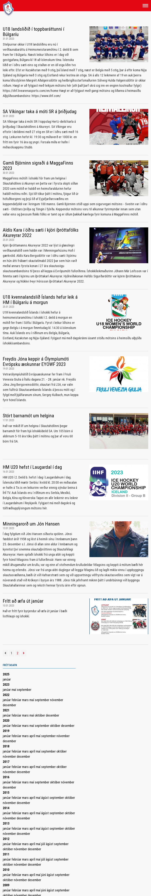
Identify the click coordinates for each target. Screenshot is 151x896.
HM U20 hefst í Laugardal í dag (32, 467)
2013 (6, 823)
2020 (6, 720)
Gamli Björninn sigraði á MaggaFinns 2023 (38, 165)
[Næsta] (23, 653)
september (24, 690)
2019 (6, 731)
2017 (6, 762)
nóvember (56, 700)
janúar (7, 679)
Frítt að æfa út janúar (23, 601)
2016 (6, 777)
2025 (6, 674)
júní (44, 875)
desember (9, 705)
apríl (32, 736)
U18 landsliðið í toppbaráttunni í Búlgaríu (33, 31)
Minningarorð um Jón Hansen (31, 524)
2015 (6, 792)
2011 (6, 854)
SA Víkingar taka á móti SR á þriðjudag (40, 111)
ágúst (45, 798)
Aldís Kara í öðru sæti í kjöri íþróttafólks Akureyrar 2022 (41, 232)
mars (25, 700)
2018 (6, 746)
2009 (6, 885)
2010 (6, 870)
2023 (6, 684)
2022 (6, 695)
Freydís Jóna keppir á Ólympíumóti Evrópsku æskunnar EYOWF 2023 (36, 361)
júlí (43, 844)
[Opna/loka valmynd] (145, 5)
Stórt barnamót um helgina (28, 415)
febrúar (17, 700)
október (40, 715)
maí (14, 690)
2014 (6, 808)
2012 (6, 839)
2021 (6, 710)
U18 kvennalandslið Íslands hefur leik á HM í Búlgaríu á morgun (40, 299)
